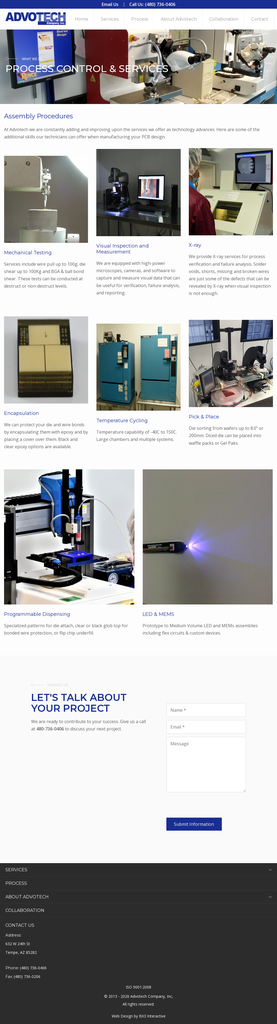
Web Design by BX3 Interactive (139, 1016)
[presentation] (207, 807)
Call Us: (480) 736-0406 (152, 4)
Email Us (110, 4)
